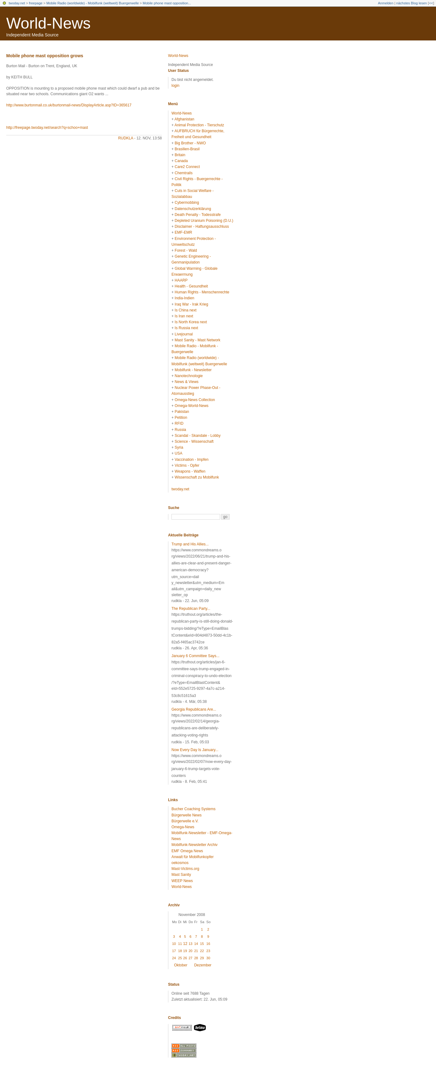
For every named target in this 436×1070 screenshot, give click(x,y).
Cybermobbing (187, 202)
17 (174, 951)
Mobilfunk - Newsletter (193, 370)
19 (185, 951)
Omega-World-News (191, 406)
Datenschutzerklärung (193, 209)
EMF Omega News (187, 851)
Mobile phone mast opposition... (167, 3)
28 (196, 958)
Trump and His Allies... (190, 544)
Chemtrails (183, 173)
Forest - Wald (186, 250)
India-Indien (184, 298)
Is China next (185, 310)
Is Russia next (186, 328)
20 (190, 951)
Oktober (180, 965)
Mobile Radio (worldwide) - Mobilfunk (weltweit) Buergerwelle (92, 3)
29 (202, 958)
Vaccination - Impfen (192, 459)
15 (202, 944)
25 (180, 958)
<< (431, 3)
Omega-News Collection (195, 400)
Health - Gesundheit (191, 286)
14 (196, 944)
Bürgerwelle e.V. (185, 821)
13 (190, 944)
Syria (179, 447)
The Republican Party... (190, 608)
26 (185, 958)
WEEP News (182, 881)
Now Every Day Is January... (194, 750)
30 (208, 958)
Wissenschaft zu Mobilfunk (197, 477)
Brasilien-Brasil (187, 149)
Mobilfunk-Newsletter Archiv (194, 845)
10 (174, 944)
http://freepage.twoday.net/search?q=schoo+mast (47, 127)
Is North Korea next (191, 322)
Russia (180, 430)
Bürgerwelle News (186, 815)
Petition (181, 417)
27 (190, 958)
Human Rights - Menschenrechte (202, 292)
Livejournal (184, 334)
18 (180, 951)
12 (185, 944)
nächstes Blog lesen (411, 3)
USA (178, 453)
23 (208, 951)
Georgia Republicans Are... (193, 709)
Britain (180, 155)
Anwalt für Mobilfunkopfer (192, 857)
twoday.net (17, 3)
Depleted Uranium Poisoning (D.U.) (204, 220)
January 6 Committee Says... (195, 656)
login (175, 85)
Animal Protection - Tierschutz (199, 125)
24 (174, 958)
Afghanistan (184, 119)
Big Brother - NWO (190, 143)
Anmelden (386, 3)
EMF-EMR (183, 232)
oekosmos (180, 863)
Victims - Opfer (187, 465)
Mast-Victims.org (185, 869)
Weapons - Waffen (190, 471)
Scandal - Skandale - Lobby (197, 435)
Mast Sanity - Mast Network (197, 340)
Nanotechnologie (189, 376)
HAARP (181, 280)
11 (180, 944)
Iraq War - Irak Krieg (191, 304)
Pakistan (182, 411)
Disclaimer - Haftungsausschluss (202, 226)
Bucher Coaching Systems (193, 809)
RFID (179, 423)
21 (196, 951)
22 (202, 951)
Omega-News (182, 827)
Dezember (202, 965)
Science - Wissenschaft (194, 441)
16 (208, 944)
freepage (35, 3)
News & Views (186, 382)
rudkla (125, 138)
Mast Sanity (181, 874)
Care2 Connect (187, 167)
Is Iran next (184, 316)
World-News (48, 23)
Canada (181, 161)
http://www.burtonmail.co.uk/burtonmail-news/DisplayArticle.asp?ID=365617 (69, 105)
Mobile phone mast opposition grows (44, 55)
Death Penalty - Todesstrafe (198, 215)
